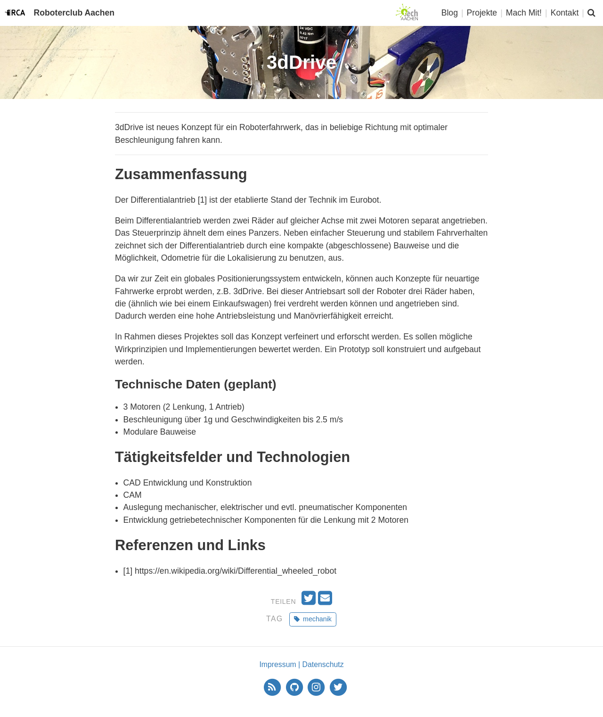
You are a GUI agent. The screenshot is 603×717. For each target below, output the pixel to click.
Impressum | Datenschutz (301, 664)
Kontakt (565, 12)
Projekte (482, 12)
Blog (449, 12)
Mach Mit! (524, 12)
